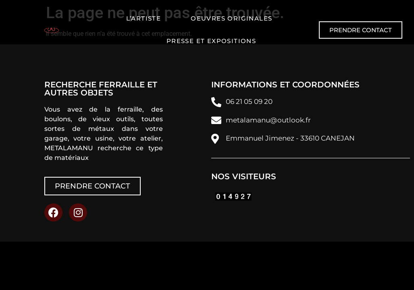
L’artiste (143, 18)
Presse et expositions (211, 41)
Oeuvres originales (231, 18)
